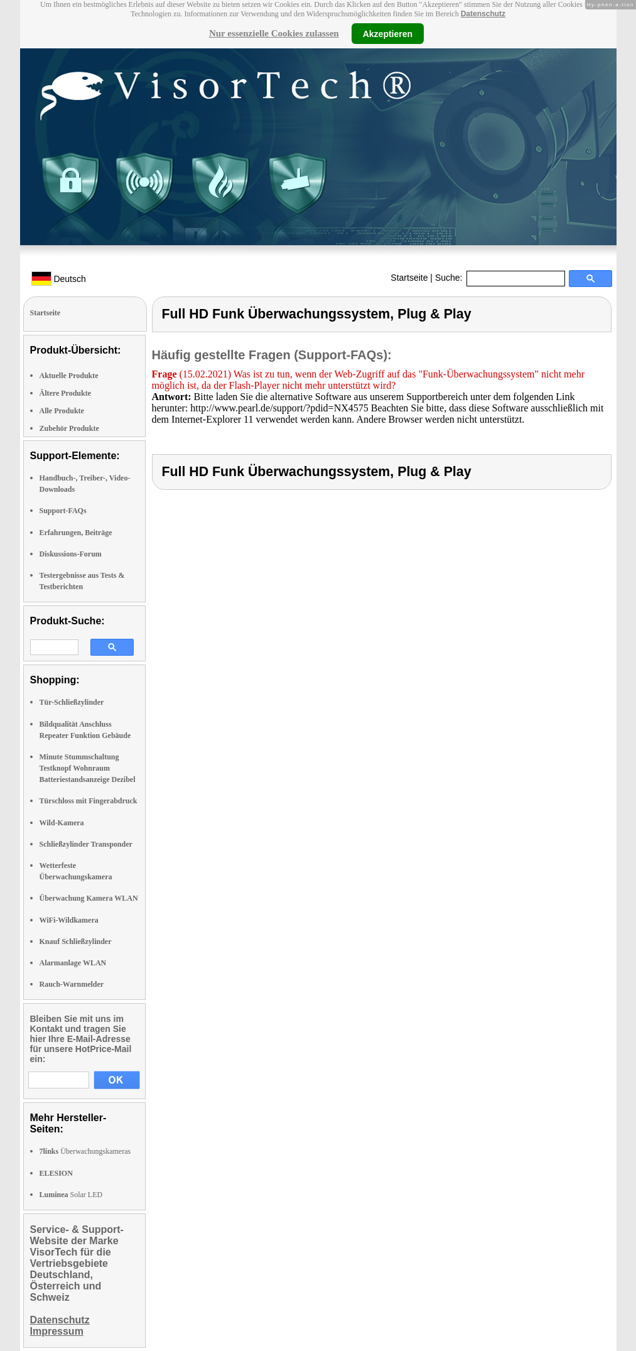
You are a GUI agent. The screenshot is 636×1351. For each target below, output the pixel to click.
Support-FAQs (63, 510)
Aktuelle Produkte (69, 375)
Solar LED (71, 1194)
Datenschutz (483, 13)
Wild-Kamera (62, 822)
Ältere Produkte (66, 393)
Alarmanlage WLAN (73, 962)
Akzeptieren (387, 33)
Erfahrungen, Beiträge (76, 532)
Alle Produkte (62, 410)
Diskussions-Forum (71, 554)
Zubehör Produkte (69, 428)
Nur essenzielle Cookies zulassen (274, 33)
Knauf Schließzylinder (76, 941)
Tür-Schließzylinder (72, 702)
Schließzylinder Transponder (86, 844)
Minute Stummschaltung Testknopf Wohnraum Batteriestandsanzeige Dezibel (88, 768)
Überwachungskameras (85, 1151)
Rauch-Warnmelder (72, 984)
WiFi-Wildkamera (69, 920)
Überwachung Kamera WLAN (89, 898)
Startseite (409, 278)
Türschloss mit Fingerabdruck (88, 800)
